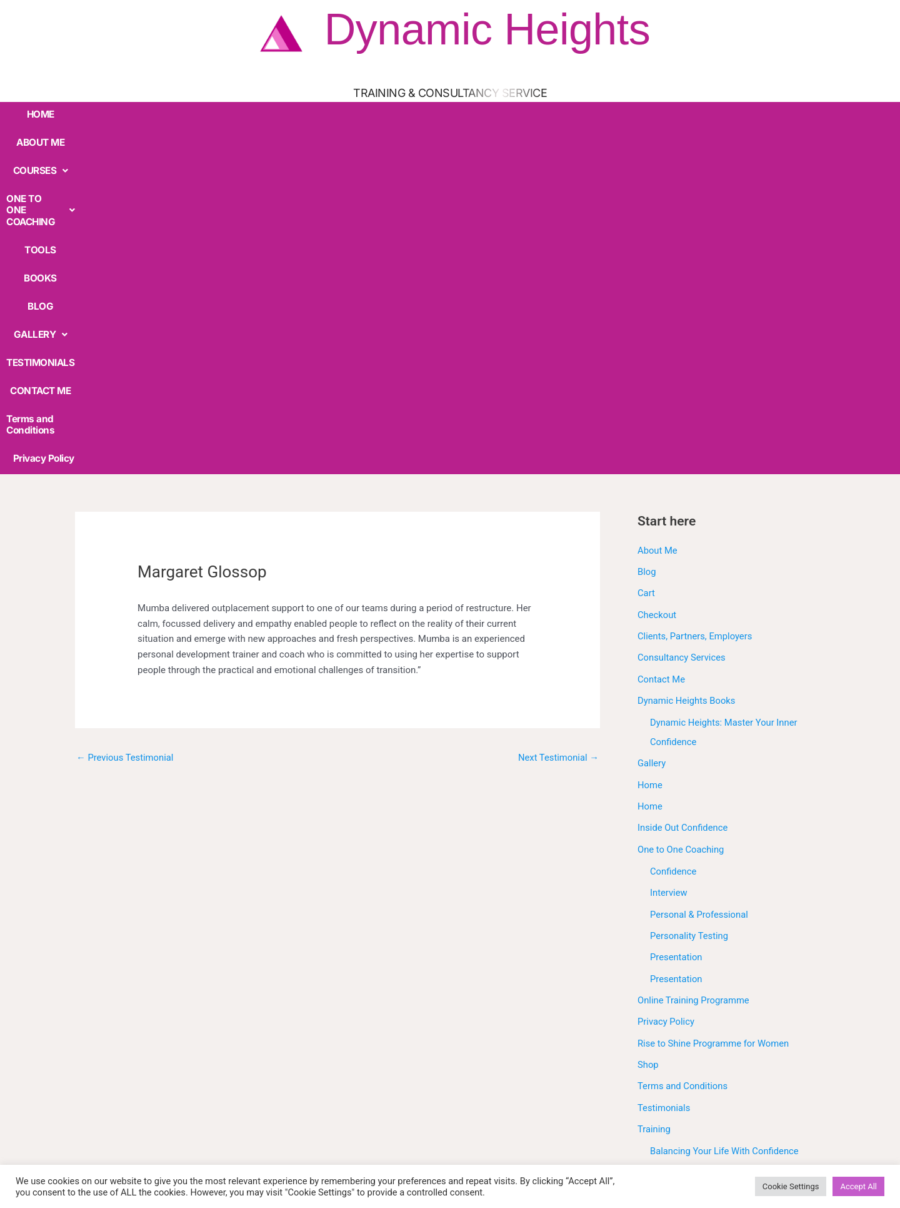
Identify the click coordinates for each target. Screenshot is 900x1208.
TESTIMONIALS (578, 113)
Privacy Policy (836, 113)
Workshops (661, 1022)
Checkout (657, 267)
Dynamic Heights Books (687, 351)
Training (654, 773)
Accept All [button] (858, 1186)
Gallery (652, 413)
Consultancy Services (682, 309)
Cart (646, 245)
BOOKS (403, 113)
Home (650, 434)
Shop (648, 709)
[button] (168, 113)
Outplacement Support (697, 937)
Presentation (676, 604)
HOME (48, 113)
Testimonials (664, 752)
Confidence (673, 519)
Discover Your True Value (702, 895)
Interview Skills (681, 917)
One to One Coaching (682, 498)
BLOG (447, 113)
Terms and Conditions (746, 113)
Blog (647, 224)
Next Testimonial (558, 411)
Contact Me (662, 330)
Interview (669, 540)
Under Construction (678, 980)
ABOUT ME (102, 113)
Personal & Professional (699, 561)
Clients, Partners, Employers (696, 288)
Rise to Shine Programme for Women (714, 688)
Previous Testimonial (125, 411)
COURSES (168, 113)
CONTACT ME (655, 113)
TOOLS (355, 113)
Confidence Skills (685, 874)
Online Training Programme (694, 646)
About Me (658, 204)
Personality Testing (689, 583)
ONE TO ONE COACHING (267, 113)
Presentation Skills (689, 959)
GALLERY (503, 113)
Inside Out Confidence (683, 476)
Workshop (658, 1001)
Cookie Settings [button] (790, 1186)
